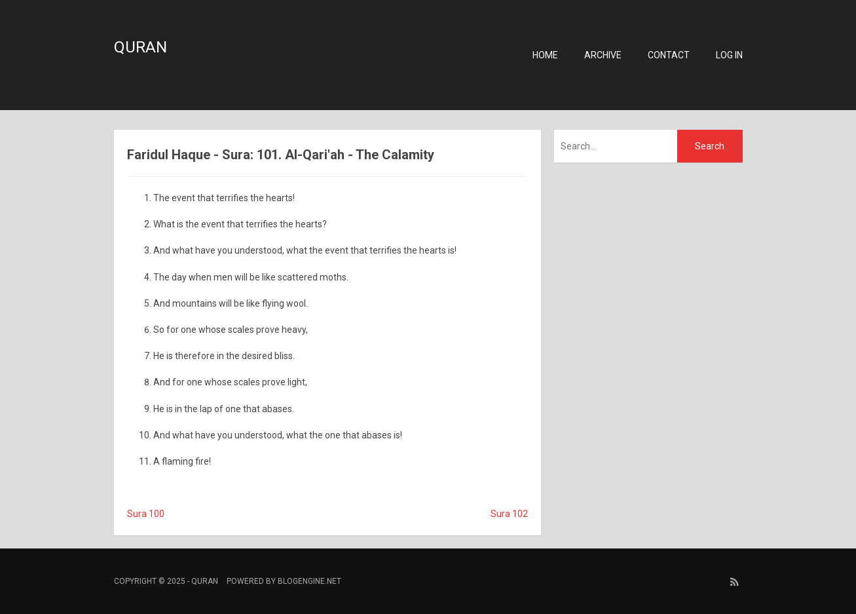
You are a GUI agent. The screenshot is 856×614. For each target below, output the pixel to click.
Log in (729, 55)
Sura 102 (509, 513)
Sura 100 (145, 513)
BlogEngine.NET (309, 581)
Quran (140, 47)
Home (545, 55)
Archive (603, 55)
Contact (669, 55)
